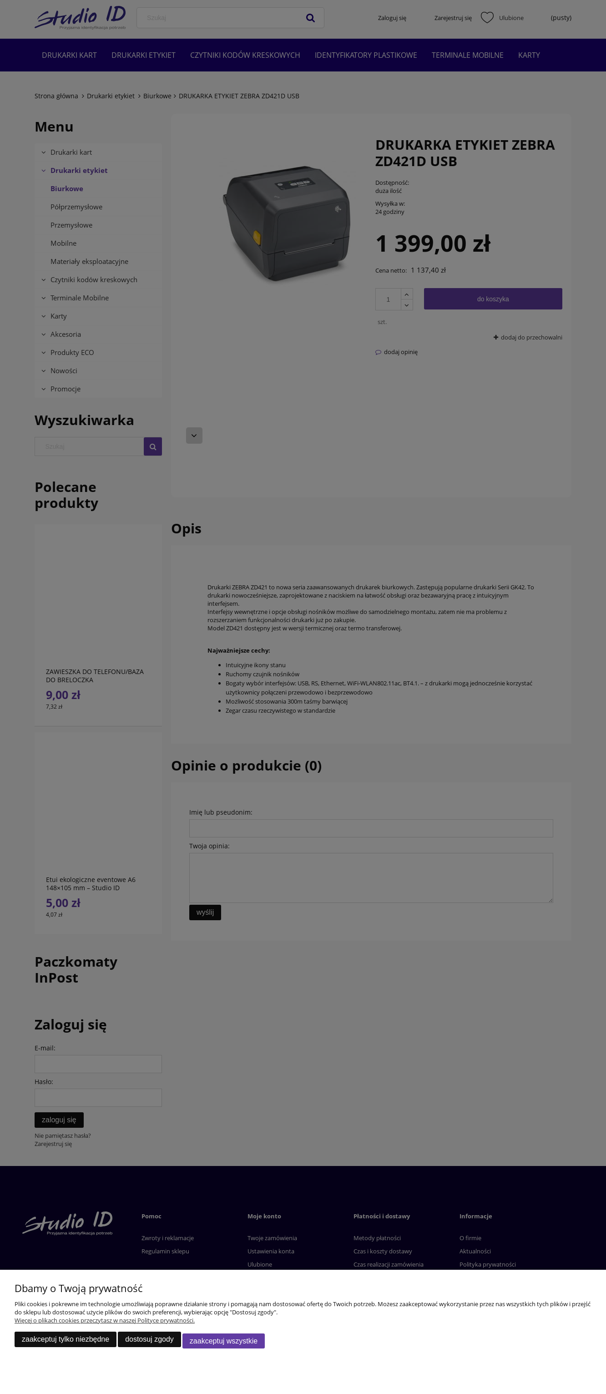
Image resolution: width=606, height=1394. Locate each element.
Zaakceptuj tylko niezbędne (65, 1342)
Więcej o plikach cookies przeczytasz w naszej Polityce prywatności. (105, 1323)
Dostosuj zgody (149, 1342)
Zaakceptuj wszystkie (224, 1342)
